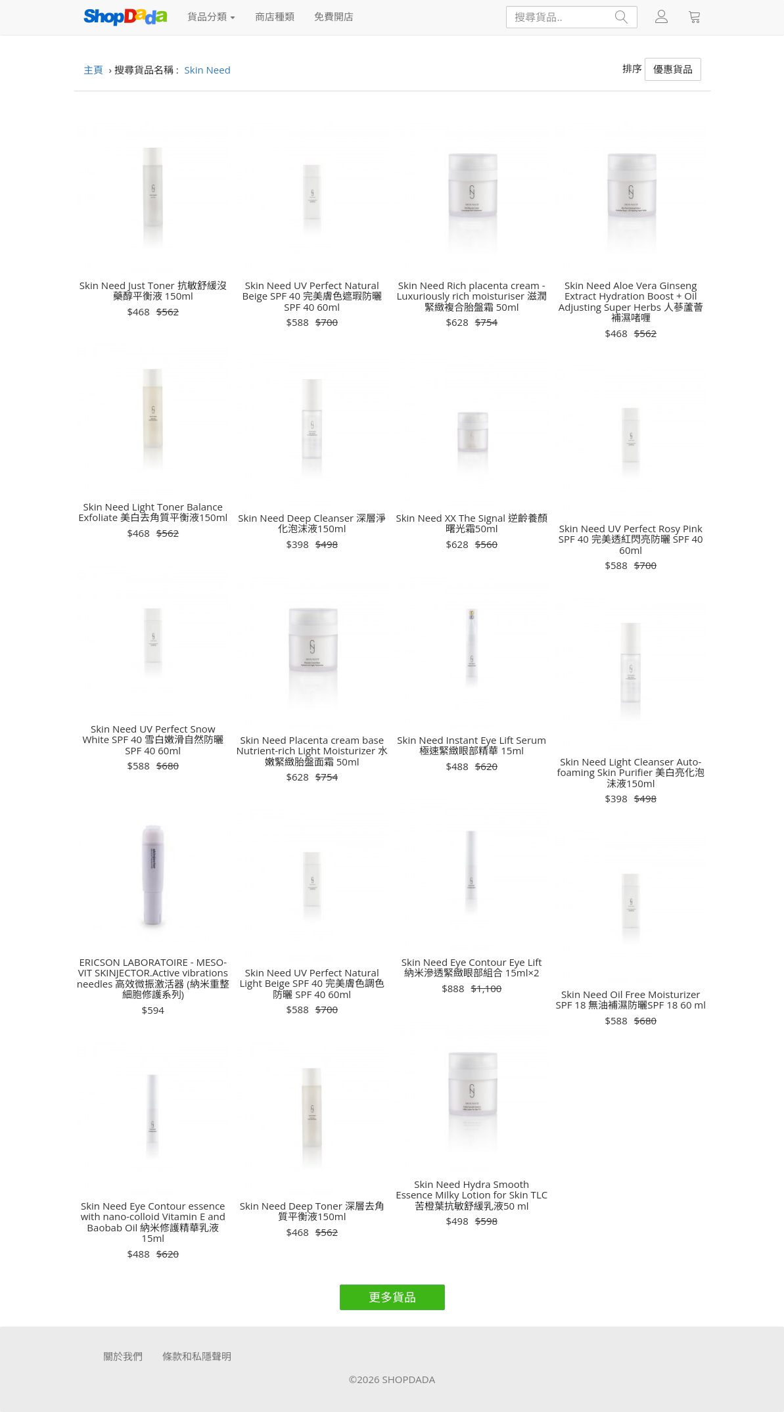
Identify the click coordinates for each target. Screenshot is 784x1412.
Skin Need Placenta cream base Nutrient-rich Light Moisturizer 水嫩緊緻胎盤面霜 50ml (312, 751)
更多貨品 (392, 1297)
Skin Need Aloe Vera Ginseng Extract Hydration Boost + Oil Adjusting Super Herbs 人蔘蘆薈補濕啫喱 (631, 301)
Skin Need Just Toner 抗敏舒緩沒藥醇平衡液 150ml (153, 291)
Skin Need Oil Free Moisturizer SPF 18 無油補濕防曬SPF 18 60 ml (630, 1000)
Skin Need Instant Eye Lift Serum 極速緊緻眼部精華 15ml (471, 745)
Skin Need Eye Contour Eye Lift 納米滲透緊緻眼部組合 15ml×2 (472, 967)
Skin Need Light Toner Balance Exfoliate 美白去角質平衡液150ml (152, 512)
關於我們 (123, 1356)
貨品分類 (211, 16)
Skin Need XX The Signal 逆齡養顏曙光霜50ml (471, 523)
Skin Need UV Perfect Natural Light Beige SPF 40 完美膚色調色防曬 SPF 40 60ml (311, 983)
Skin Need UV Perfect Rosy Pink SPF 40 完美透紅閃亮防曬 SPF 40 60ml (631, 539)
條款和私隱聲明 (196, 1356)
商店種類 (274, 16)
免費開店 (334, 16)
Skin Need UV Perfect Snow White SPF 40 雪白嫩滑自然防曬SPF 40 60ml (153, 739)
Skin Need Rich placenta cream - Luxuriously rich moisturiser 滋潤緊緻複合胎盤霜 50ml (471, 296)
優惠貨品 (673, 69)
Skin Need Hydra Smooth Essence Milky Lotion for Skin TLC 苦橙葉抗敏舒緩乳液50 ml (471, 1195)
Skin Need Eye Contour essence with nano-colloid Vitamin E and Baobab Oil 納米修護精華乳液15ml (153, 1222)
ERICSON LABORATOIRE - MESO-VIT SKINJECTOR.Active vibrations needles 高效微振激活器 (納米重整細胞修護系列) (153, 978)
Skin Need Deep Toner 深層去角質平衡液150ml (312, 1211)
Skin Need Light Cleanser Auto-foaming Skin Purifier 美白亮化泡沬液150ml (630, 772)
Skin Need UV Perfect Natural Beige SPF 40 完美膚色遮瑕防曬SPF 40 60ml (312, 296)
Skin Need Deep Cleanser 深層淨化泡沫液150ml (312, 523)
